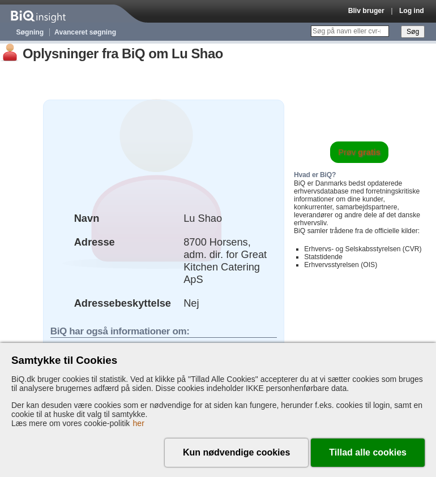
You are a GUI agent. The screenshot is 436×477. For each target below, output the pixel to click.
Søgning (30, 32)
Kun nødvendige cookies (236, 452)
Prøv (359, 152)
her (138, 423)
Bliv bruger (366, 11)
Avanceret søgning (85, 32)
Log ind (411, 11)
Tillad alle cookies (368, 452)
